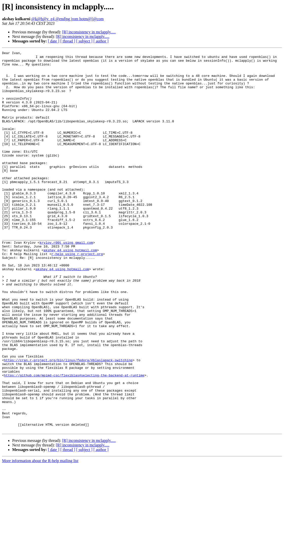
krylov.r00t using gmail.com (66, 281)
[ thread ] (67, 41)
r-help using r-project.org (77, 294)
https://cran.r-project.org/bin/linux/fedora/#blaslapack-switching (68, 422)
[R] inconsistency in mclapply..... (89, 32)
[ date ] (53, 41)
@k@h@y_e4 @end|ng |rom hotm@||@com (67, 19)
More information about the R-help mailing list (40, 536)
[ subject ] (84, 41)
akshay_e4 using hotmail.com (70, 290)
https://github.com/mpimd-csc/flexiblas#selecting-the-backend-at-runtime (74, 440)
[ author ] (101, 41)
